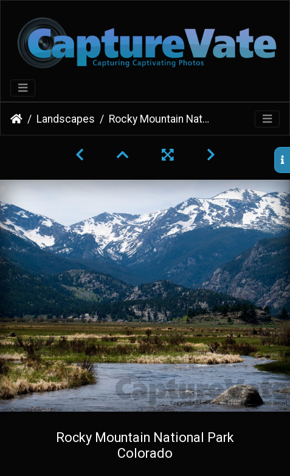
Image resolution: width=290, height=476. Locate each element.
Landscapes (65, 119)
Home (16, 119)
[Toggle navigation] (22, 88)
